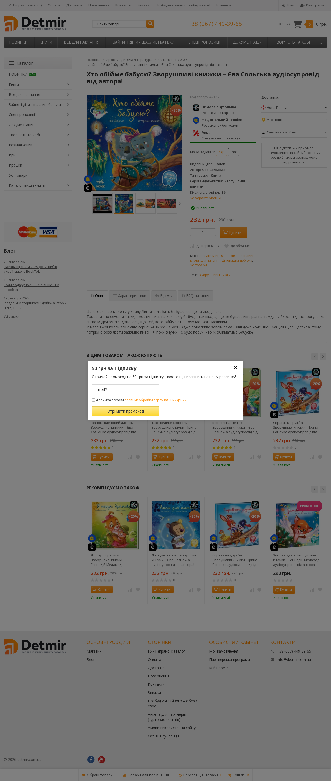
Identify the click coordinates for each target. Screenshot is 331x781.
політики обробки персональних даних (155, 400)
